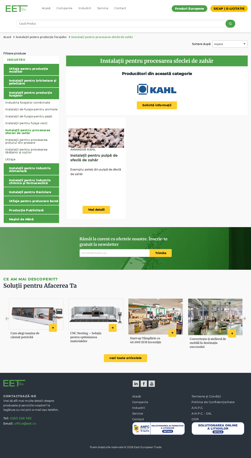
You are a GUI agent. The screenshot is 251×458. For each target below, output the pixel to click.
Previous (16, 320)
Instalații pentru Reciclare (30, 192)
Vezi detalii (96, 209)
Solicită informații (157, 105)
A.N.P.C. (197, 408)
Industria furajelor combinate (27, 102)
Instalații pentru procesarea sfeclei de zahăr (102, 37)
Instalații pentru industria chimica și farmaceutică (30, 181)
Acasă (46, 8)
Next (237, 320)
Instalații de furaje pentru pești (28, 116)
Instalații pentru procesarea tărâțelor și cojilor (26, 151)
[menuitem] (31, 139)
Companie (64, 8)
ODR (195, 419)
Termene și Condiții (206, 396)
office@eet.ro (25, 424)
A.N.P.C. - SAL (201, 413)
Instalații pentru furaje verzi (26, 123)
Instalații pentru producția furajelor (41, 37)
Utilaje (10, 159)
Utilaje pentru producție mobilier (28, 70)
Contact (120, 8)
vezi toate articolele (125, 358)
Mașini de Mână (21, 219)
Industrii (84, 8)
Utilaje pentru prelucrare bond (33, 201)
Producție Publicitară (26, 210)
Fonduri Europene (189, 8)
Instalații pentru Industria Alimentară (30, 169)
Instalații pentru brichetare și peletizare (32, 82)
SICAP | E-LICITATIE (229, 8)
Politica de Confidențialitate (213, 402)
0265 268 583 (20, 418)
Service (102, 8)
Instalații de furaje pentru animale (31, 109)
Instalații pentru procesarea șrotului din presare (26, 141)
